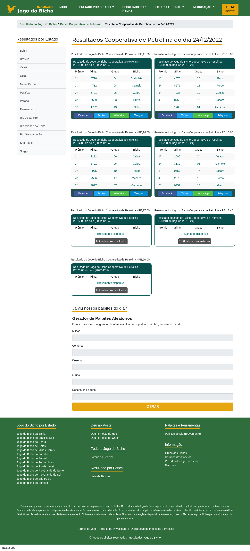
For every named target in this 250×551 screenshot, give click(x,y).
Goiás (23, 75)
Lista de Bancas (100, 476)
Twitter (101, 115)
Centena (77, 345)
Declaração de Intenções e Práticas (152, 528)
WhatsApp (119, 115)
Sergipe (24, 151)
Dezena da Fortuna (84, 389)
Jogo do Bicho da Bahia (31, 433)
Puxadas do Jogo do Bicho (181, 461)
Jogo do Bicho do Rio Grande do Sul (39, 474)
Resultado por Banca (134, 9)
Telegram (139, 115)
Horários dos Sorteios (178, 457)
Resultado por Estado (94, 7)
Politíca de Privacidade (113, 528)
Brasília (24, 59)
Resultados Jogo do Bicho (145, 537)
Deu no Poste (230, 9)
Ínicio (63, 7)
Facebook (83, 115)
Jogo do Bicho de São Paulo (34, 478)
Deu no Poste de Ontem (105, 437)
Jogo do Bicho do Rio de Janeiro (36, 466)
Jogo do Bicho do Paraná (32, 458)
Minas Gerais (28, 84)
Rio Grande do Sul (31, 134)
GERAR (153, 407)
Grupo (76, 375)
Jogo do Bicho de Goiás (31, 446)
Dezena (77, 360)
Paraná (24, 100)
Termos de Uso (86, 528)
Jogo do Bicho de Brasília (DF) (35, 437)
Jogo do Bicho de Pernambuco (35, 462)
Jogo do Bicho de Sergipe (32, 482)
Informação (202, 7)
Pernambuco (28, 109)
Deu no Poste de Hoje (104, 433)
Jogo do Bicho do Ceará (31, 441)
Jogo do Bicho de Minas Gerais (36, 450)
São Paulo (26, 142)
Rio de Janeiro (29, 117)
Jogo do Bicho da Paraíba (32, 454)
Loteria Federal (168, 7)
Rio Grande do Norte (32, 126)
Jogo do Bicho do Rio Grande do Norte (40, 470)
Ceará (24, 67)
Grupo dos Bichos (176, 453)
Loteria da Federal (102, 457)
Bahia (23, 50)
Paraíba (25, 92)
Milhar (76, 331)
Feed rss (170, 465)
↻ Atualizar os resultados (111, 241)
